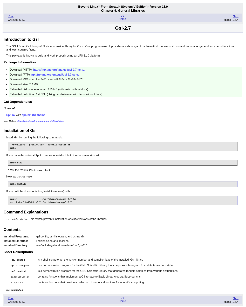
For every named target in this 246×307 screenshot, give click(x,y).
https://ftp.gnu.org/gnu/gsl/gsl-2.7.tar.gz (59, 69)
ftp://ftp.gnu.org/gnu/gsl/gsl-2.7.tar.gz (55, 74)
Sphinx (10, 115)
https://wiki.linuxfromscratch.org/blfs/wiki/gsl (40, 121)
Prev (10, 16)
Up (122, 15)
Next (235, 16)
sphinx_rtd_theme (33, 115)
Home (122, 18)
